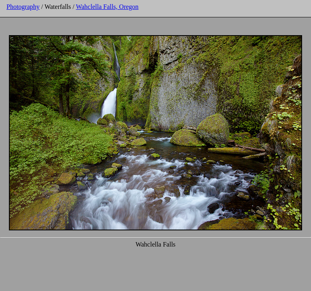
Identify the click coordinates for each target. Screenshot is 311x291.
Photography (23, 6)
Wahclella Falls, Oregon (107, 6)
